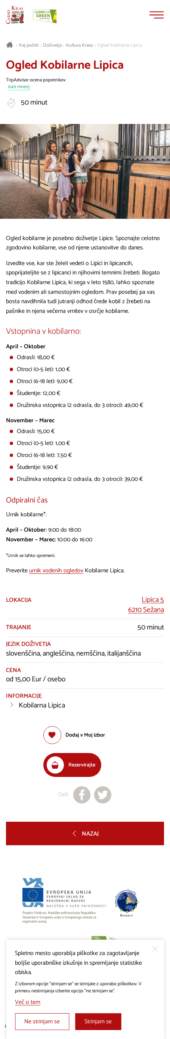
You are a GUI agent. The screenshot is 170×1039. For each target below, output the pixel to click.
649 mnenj (19, 87)
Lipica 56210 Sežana (146, 605)
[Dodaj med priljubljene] (74, 735)
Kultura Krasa (79, 45)
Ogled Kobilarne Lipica (119, 45)
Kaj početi (29, 45)
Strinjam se (98, 1022)
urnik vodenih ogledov (56, 571)
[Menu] (156, 14)
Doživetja (52, 45)
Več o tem (27, 1002)
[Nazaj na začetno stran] (15, 15)
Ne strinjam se (42, 1022)
